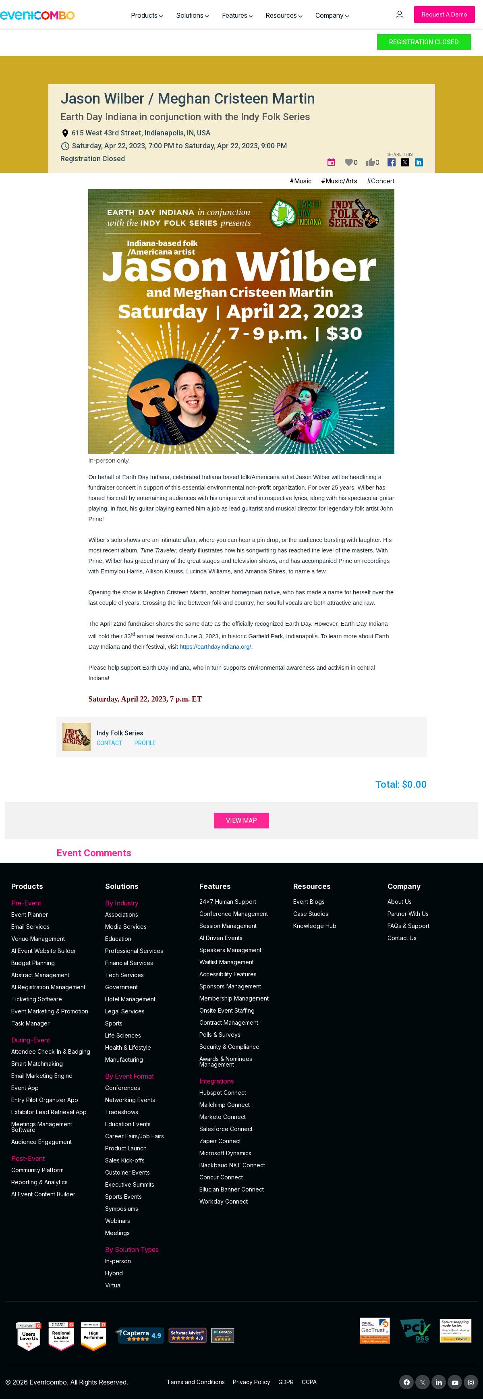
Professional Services (134, 950)
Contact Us (402, 937)
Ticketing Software (36, 999)
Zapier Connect (220, 1140)
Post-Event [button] (53, 1158)
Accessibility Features (228, 974)
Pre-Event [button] (53, 903)
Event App (25, 1087)
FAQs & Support (408, 925)
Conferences (122, 1087)
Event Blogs (309, 901)
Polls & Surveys (219, 1034)
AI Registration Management (48, 987)
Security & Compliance (229, 1046)
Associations (121, 914)
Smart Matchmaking (37, 1063)
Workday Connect (223, 1201)
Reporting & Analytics (39, 1182)
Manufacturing (124, 1059)
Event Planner (29, 914)
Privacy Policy (251, 1381)
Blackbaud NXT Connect (232, 1165)
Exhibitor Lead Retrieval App (49, 1111)
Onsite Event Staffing (227, 1010)
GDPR (286, 1381)
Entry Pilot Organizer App (44, 1099)
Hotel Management (130, 999)
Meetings (117, 1232)
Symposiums (121, 1208)
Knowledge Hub (314, 925)
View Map (241, 820)
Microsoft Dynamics (225, 1153)
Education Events (128, 1124)
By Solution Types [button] (147, 1249)
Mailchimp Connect (224, 1104)
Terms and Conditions (196, 1381)
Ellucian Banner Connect (231, 1189)
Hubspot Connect (222, 1092)
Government (121, 987)
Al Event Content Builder (43, 1194)
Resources (284, 15)
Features (237, 15)
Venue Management (38, 938)
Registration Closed (424, 42)
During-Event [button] (53, 1040)
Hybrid (114, 1273)
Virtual (113, 1285)
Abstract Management (40, 974)
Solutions (192, 15)
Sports (113, 1023)
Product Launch (126, 1148)
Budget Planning (33, 962)
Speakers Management (230, 950)
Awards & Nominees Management (225, 1061)
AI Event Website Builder (43, 950)
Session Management (228, 925)
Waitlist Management (226, 962)
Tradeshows (121, 1111)
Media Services (126, 926)
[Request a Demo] (444, 14)
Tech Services (124, 974)
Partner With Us (408, 913)
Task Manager (30, 1023)
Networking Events (130, 1099)
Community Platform (37, 1170)
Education (118, 938)
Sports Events (123, 1196)
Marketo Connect (222, 1116)
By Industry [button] (147, 903)
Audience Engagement (41, 1141)
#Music (300, 181)
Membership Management (234, 998)
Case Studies (310, 913)
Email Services (30, 926)
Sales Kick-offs (125, 1160)
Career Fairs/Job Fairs (134, 1136)
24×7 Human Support (227, 901)
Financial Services (129, 962)
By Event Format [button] (147, 1076)
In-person (118, 1261)
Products (147, 15)
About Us (400, 901)
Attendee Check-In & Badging (50, 1051)
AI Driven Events (221, 937)
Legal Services (125, 1011)
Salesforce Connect (226, 1128)
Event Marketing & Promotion (49, 1011)
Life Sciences (123, 1035)
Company (332, 15)
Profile (145, 743)
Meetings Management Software (41, 1127)
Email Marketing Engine (42, 1075)
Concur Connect (221, 1177)
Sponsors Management (230, 986)
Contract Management (228, 1022)
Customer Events (127, 1172)
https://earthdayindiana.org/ (215, 646)
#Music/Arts (339, 181)
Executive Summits (129, 1184)
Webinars (117, 1220)
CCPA (309, 1381)
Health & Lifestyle (128, 1047)
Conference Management (233, 913)
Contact (109, 743)
